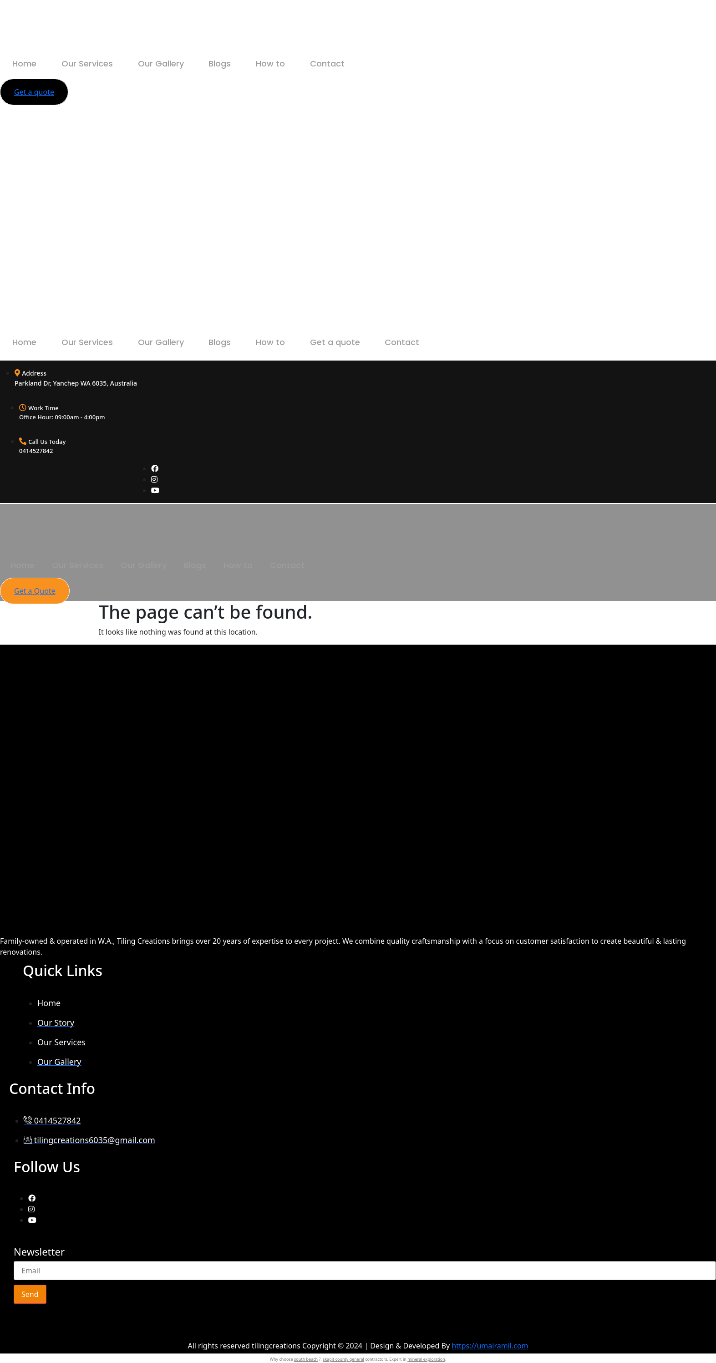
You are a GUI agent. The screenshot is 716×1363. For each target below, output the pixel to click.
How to (301, 63)
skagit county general (343, 1359)
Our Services (97, 63)
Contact (365, 63)
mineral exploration (426, 1359)
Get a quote (373, 342)
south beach (306, 1359)
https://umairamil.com (490, 1346)
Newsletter (39, 1252)
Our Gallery (178, 63)
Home (28, 63)
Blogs (244, 63)
